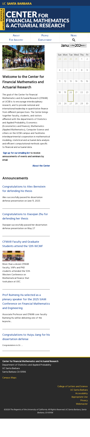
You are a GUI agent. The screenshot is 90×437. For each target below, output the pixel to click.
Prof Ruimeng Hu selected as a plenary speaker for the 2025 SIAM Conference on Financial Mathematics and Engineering (26, 302)
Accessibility (81, 393)
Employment (45, 40)
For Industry (16, 40)
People (45, 35)
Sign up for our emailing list (16, 153)
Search (74, 40)
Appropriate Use (79, 397)
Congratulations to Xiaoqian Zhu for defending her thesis (25, 216)
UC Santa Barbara (79, 390)
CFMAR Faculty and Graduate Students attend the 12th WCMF (22, 244)
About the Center (41, 166)
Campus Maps (9, 378)
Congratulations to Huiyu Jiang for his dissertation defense (26, 337)
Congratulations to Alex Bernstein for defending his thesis (23, 188)
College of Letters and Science (72, 386)
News (74, 35)
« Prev (73, 45)
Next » (82, 45)
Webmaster (82, 404)
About (16, 35)
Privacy (84, 400)
